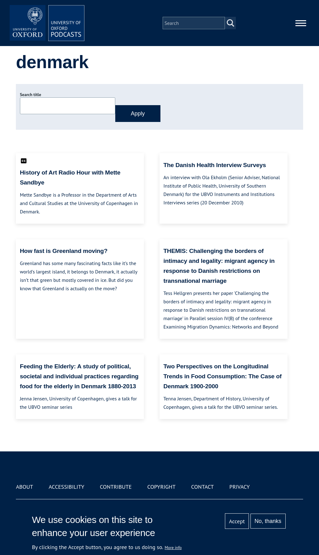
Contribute (116, 486)
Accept (237, 521)
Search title (30, 94)
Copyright (161, 486)
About (24, 486)
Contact (202, 486)
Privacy (239, 486)
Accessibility (66, 486)
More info (173, 547)
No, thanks (268, 521)
